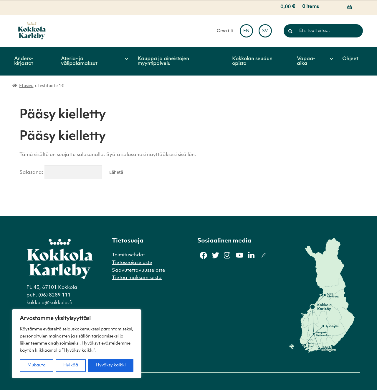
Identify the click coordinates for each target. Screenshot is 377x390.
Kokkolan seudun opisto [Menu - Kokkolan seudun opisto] (252, 61)
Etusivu (26, 86)
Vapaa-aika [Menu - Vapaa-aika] (306, 61)
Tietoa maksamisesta (137, 278)
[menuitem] (246, 30)
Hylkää (70, 365)
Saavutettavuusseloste (138, 270)
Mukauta (36, 365)
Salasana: (60, 172)
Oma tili (225, 31)
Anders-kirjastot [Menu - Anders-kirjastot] (23, 61)
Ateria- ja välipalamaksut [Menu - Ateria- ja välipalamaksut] (79, 61)
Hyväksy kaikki (111, 365)
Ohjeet (350, 59)
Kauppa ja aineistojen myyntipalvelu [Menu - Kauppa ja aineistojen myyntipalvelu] (163, 61)
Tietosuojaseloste (132, 262)
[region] (76, 343)
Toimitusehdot (128, 255)
